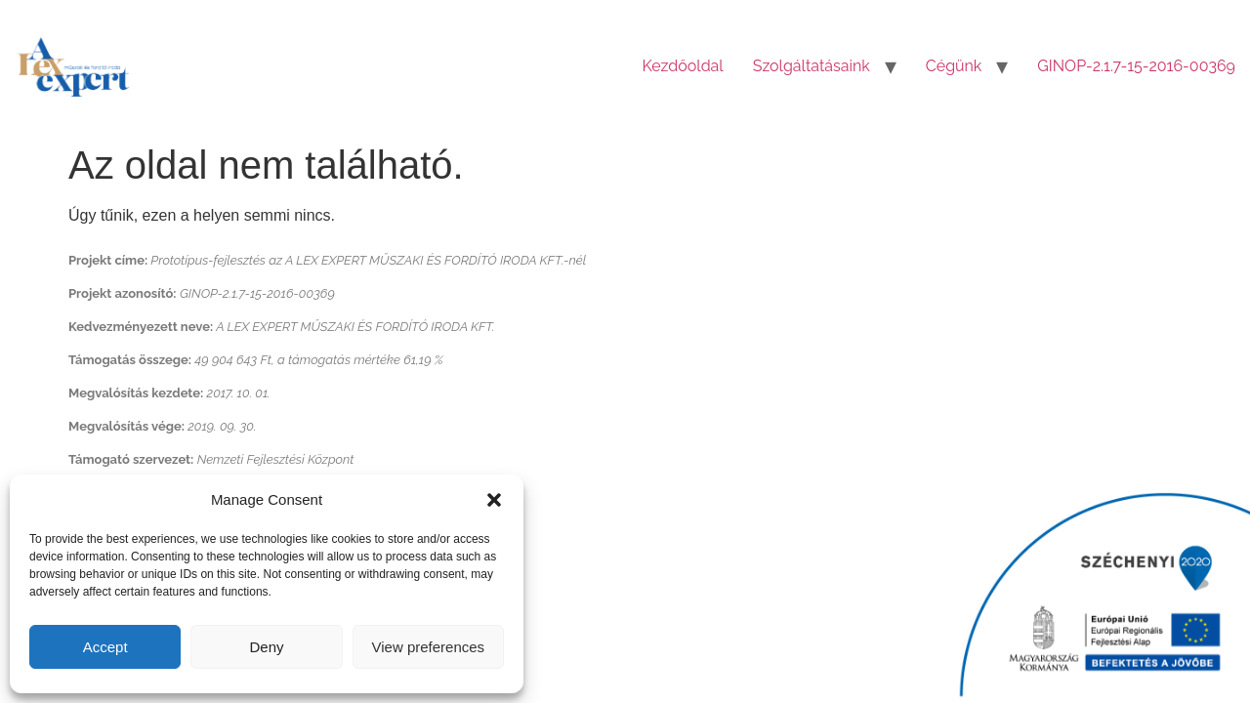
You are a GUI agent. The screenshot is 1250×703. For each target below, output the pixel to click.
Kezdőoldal (683, 66)
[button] (494, 500)
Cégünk (954, 66)
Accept (105, 647)
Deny (266, 647)
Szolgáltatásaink (811, 66)
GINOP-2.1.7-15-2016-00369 (1136, 66)
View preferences (428, 647)
